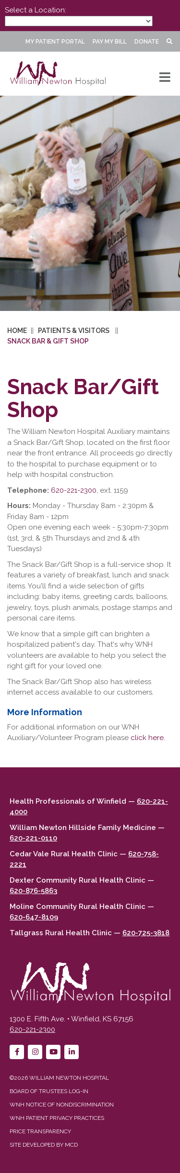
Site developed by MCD (44, 1144)
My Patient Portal (55, 41)
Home (17, 330)
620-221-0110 (33, 838)
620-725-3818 (145, 933)
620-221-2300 (73, 490)
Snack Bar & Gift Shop (48, 341)
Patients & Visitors (73, 330)
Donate (146, 41)
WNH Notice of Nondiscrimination (62, 1104)
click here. (148, 737)
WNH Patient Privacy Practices (57, 1118)
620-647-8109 (34, 917)
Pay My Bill (110, 41)
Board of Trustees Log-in (49, 1091)
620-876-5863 (33, 890)
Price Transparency (40, 1131)
